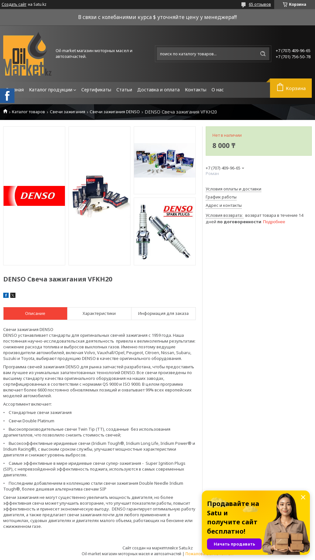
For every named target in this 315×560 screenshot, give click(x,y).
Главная (15, 90)
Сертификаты (96, 90)
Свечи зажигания (67, 112)
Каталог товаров (28, 112)
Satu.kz (186, 548)
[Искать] (262, 53)
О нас (218, 90)
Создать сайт (14, 4)
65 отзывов (260, 4)
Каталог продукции (50, 90)
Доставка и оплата (158, 90)
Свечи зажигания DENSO (115, 112)
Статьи (124, 90)
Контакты (195, 90)
